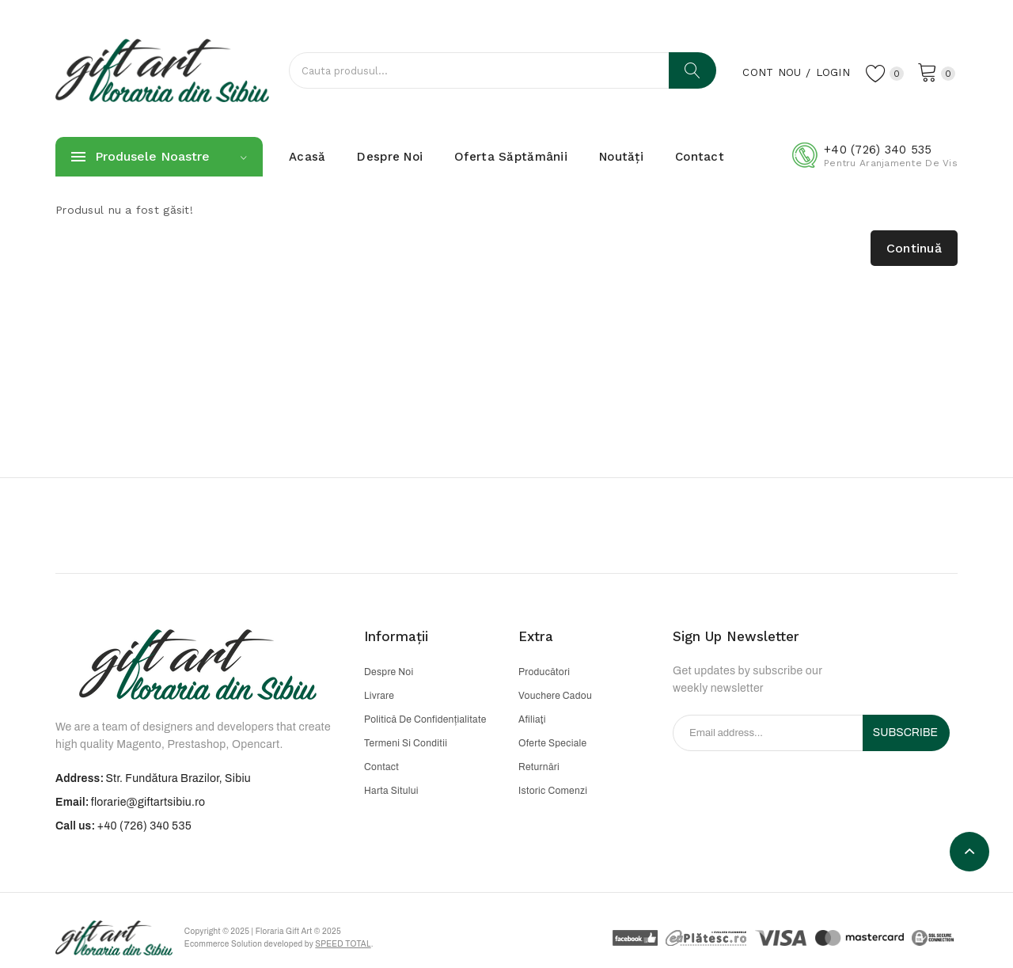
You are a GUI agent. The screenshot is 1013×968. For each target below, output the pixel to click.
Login (831, 72)
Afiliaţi (532, 719)
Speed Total (344, 944)
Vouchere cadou (555, 695)
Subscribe (905, 732)
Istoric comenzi (552, 790)
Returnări (539, 767)
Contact (381, 767)
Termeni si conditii (405, 743)
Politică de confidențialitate (425, 719)
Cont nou (769, 72)
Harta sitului (391, 790)
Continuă (914, 248)
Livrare (379, 695)
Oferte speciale (552, 743)
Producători (544, 672)
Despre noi (388, 672)
